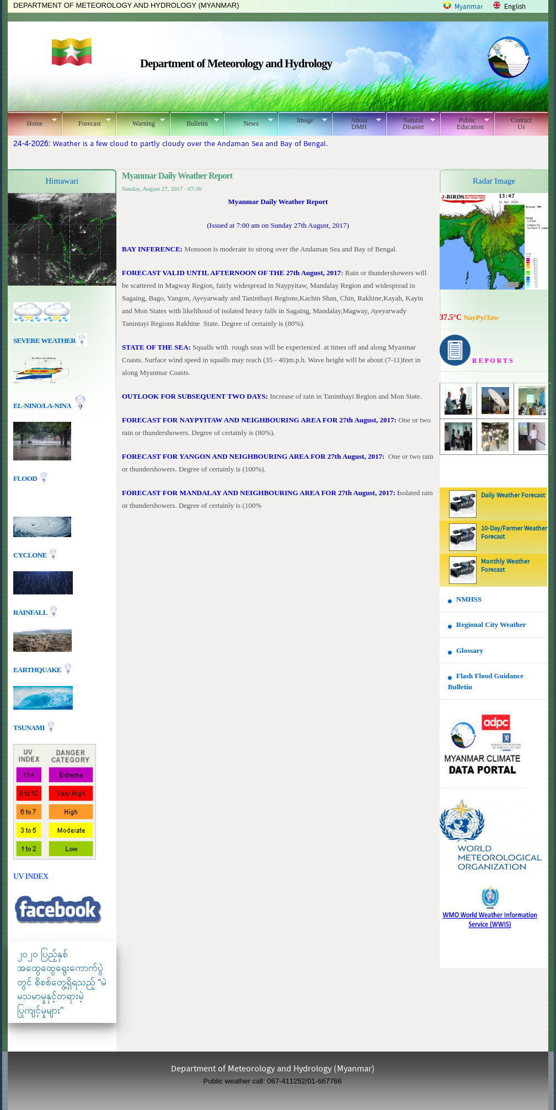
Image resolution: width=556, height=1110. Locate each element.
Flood (26, 478)
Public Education (464, 123)
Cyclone (30, 554)
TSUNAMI (29, 727)
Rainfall (31, 612)
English (515, 7)
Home (32, 121)
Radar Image (494, 180)
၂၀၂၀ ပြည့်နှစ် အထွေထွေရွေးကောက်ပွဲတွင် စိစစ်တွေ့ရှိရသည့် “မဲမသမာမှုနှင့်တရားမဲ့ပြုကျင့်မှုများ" (61, 982)
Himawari (62, 180)
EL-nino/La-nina (42, 405)
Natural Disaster (410, 123)
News (248, 121)
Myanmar (469, 7)
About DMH (356, 123)
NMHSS (469, 599)
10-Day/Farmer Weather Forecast (514, 533)
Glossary (469, 650)
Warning (140, 121)
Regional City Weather (491, 624)
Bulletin (194, 121)
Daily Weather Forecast (513, 495)
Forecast (86, 121)
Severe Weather (50, 340)
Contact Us (521, 123)
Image (302, 120)
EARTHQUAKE (38, 669)
